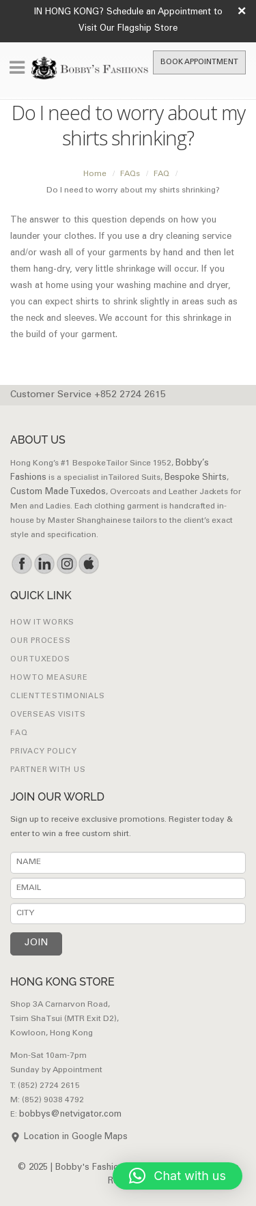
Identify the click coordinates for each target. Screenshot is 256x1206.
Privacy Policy (43, 752)
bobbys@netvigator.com (70, 1114)
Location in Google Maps (76, 1137)
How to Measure (49, 678)
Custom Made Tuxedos (58, 492)
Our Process (40, 641)
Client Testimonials (57, 696)
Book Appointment (199, 62)
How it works (42, 623)
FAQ (18, 733)
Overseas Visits (47, 715)
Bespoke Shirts (196, 478)
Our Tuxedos (40, 659)
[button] (177, 1176)
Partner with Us (47, 770)
